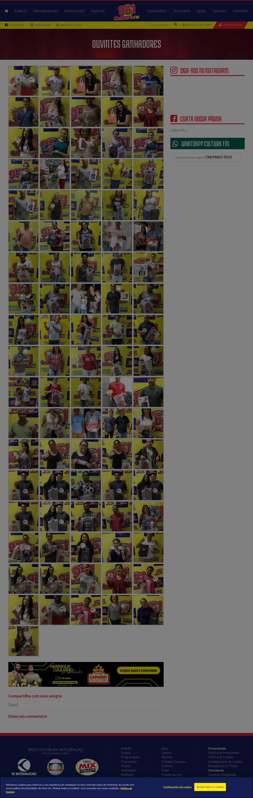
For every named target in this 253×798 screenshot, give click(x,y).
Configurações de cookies (177, 787)
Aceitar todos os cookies (210, 787)
